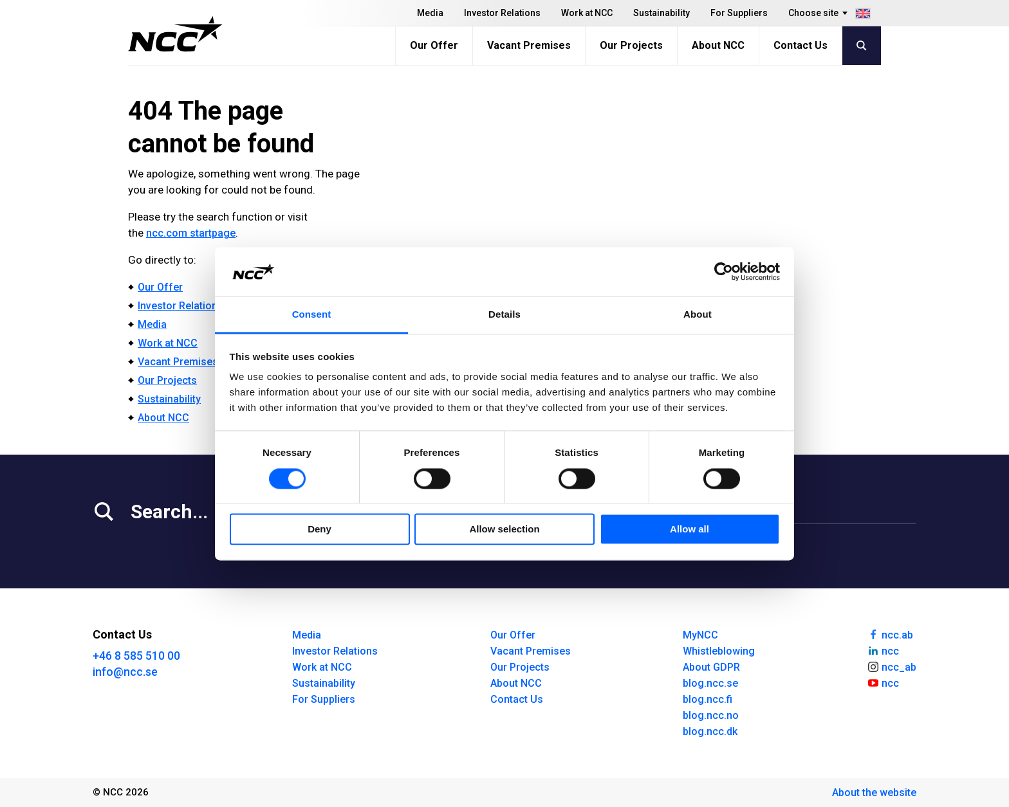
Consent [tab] (311, 314)
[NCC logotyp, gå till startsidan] (175, 34)
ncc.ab (890, 634)
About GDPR (711, 667)
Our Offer (434, 45)
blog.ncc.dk (710, 731)
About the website (874, 792)
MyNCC (700, 635)
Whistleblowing (719, 651)
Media (430, 13)
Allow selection (504, 529)
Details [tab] (504, 314)
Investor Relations (502, 13)
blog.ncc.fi (707, 699)
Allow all (689, 529)
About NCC (718, 45)
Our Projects (631, 45)
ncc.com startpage (191, 233)
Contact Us (800, 45)
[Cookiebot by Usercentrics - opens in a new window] (723, 271)
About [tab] (697, 314)
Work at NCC (587, 13)
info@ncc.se (125, 671)
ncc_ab (891, 666)
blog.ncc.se (710, 683)
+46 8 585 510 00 (136, 655)
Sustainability (661, 13)
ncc (883, 650)
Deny (319, 529)
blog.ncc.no (711, 715)
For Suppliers (739, 13)
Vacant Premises (529, 45)
